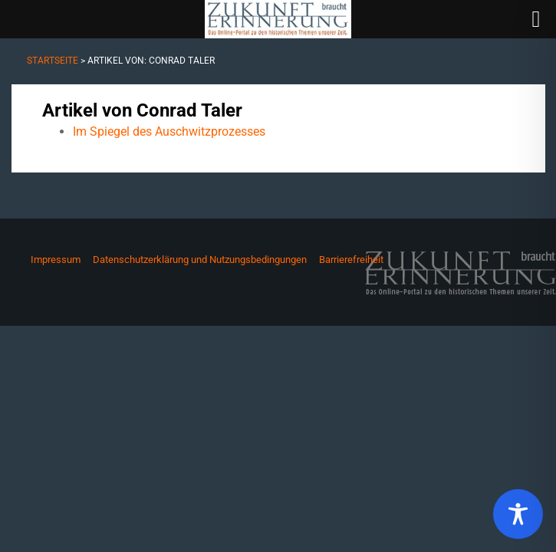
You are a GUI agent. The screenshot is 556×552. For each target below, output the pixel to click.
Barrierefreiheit (351, 259)
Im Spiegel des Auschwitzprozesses (169, 131)
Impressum (56, 259)
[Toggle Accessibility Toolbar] (518, 514)
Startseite (52, 60)
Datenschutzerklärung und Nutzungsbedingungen (200, 259)
